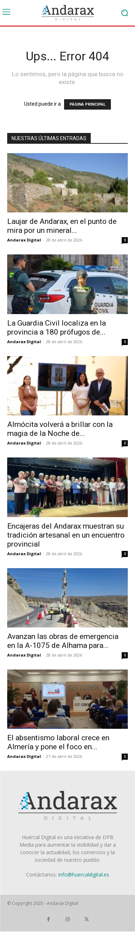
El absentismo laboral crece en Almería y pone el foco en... (58, 742)
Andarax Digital (24, 240)
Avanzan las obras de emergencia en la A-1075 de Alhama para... (62, 641)
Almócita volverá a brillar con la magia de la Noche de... (60, 429)
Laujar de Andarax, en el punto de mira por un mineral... (62, 226)
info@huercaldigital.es (83, 874)
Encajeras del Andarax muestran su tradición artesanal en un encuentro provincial (66, 535)
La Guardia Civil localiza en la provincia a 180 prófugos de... (56, 327)
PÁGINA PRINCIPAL (87, 104)
